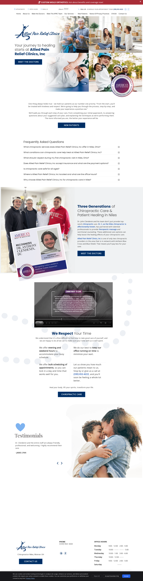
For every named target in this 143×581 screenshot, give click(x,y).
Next (61, 463)
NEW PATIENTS (71, 125)
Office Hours (33, 9)
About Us (26, 14)
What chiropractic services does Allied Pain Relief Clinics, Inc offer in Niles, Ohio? (62, 147)
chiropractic (88, 224)
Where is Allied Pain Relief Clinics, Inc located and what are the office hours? (60, 174)
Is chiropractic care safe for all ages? (41, 169)
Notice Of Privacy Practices (99, 14)
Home (18, 14)
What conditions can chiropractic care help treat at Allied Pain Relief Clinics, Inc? (63, 152)
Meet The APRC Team (54, 14)
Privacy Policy (30, 578)
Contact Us (123, 14)
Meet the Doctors (38, 14)
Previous (57, 463)
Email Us (44, 9)
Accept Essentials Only (112, 576)
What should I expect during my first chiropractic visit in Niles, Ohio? (56, 158)
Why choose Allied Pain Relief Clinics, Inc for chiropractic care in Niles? (57, 180)
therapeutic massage (108, 229)
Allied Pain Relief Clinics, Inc (89, 238)
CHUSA (114, 14)
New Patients (83, 14)
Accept (126, 576)
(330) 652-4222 (118, 9)
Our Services (69, 14)
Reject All (97, 576)
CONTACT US (30, 561)
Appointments (19, 9)
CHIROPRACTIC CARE (71, 394)
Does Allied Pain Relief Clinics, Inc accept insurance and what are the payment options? (66, 163)
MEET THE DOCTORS (28, 62)
